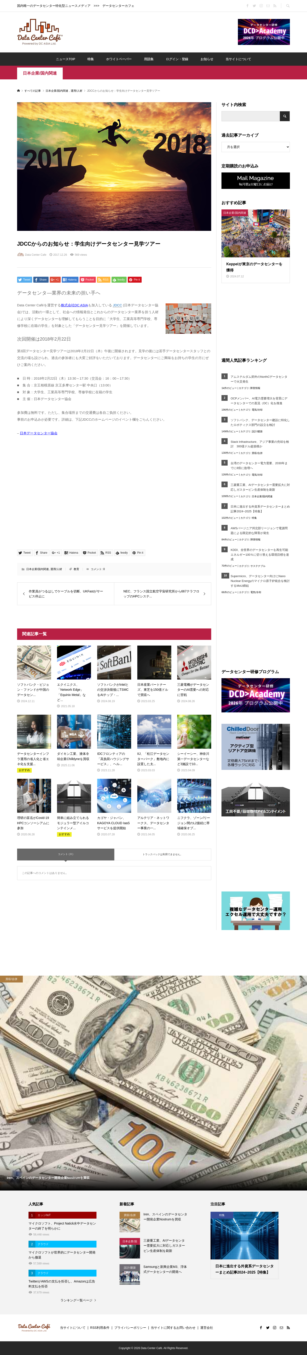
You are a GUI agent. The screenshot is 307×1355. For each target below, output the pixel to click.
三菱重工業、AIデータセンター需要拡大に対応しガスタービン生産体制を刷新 (260, 487)
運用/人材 (56, 569)
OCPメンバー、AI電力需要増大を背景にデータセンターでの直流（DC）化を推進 (259, 401)
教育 (76, 569)
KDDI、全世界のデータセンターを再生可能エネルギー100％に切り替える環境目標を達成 (260, 554)
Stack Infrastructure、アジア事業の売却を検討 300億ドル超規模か (260, 444)
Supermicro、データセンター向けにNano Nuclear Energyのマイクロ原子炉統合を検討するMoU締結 (260, 580)
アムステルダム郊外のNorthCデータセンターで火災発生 (259, 379)
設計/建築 (257, 431)
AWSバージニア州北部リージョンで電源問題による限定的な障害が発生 (259, 530)
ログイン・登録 (177, 59)
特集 (90, 59)
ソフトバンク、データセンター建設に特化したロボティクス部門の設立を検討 (260, 422)
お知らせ (206, 59)
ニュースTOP (65, 59)
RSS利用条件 (99, 1327)
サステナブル (257, 566)
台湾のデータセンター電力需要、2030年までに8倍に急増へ (259, 465)
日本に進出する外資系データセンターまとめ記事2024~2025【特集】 (260, 509)
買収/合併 (257, 453)
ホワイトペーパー (119, 59)
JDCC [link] (117, 305)
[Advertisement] (150, 31)
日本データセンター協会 (38, 433)
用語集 (149, 59)
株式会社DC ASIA (74, 305)
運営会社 (206, 1327)
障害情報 (255, 388)
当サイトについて (238, 59)
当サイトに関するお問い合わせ (173, 1327)
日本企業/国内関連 (40, 73)
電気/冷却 (257, 409)
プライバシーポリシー (130, 1327)
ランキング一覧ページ (76, 1300)
